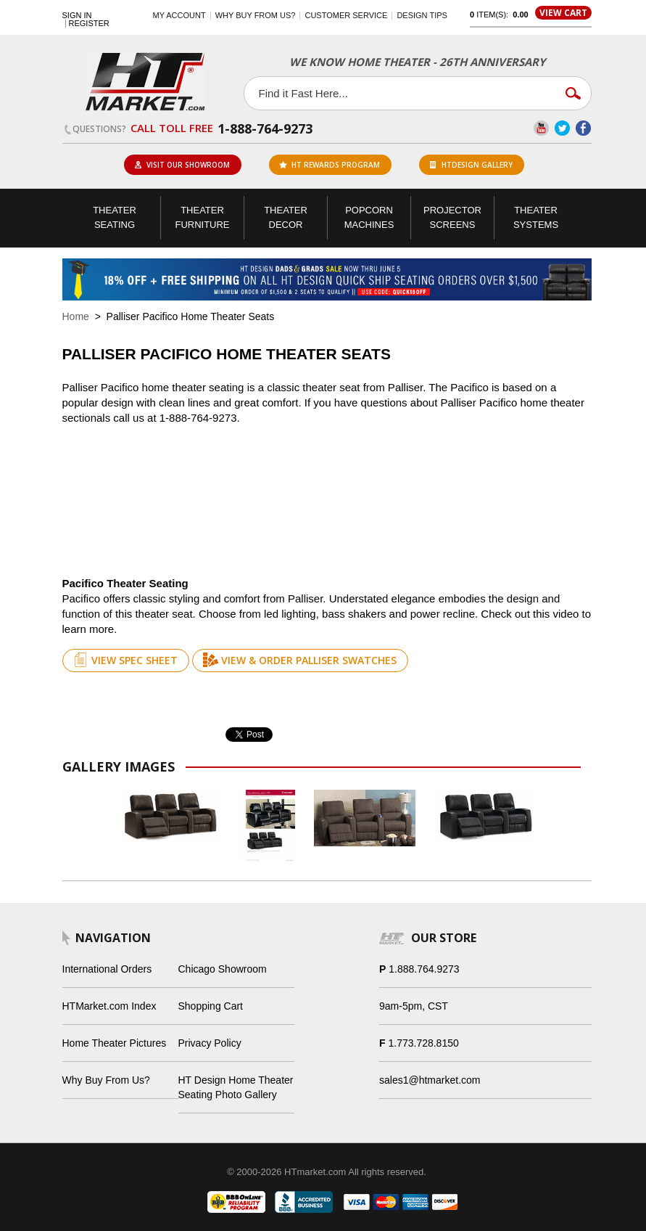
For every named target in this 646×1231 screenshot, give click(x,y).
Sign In (77, 16)
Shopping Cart (211, 1006)
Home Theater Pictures (114, 1043)
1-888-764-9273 (265, 128)
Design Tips (422, 15)
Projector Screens (452, 217)
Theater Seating (114, 217)
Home (75, 316)
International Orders (107, 969)
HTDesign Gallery (471, 165)
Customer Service (346, 15)
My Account (179, 15)
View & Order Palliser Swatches (300, 660)
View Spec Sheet (125, 660)
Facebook (583, 128)
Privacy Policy (209, 1043)
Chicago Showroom (222, 969)
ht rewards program (329, 165)
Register (89, 24)
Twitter (562, 128)
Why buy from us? (255, 15)
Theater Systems (535, 217)
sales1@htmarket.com (429, 1080)
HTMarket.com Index (109, 1006)
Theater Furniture (202, 217)
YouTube (541, 128)
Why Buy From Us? (106, 1080)
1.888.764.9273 (424, 969)
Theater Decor (285, 217)
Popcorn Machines (369, 217)
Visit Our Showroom (182, 165)
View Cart (563, 13)
